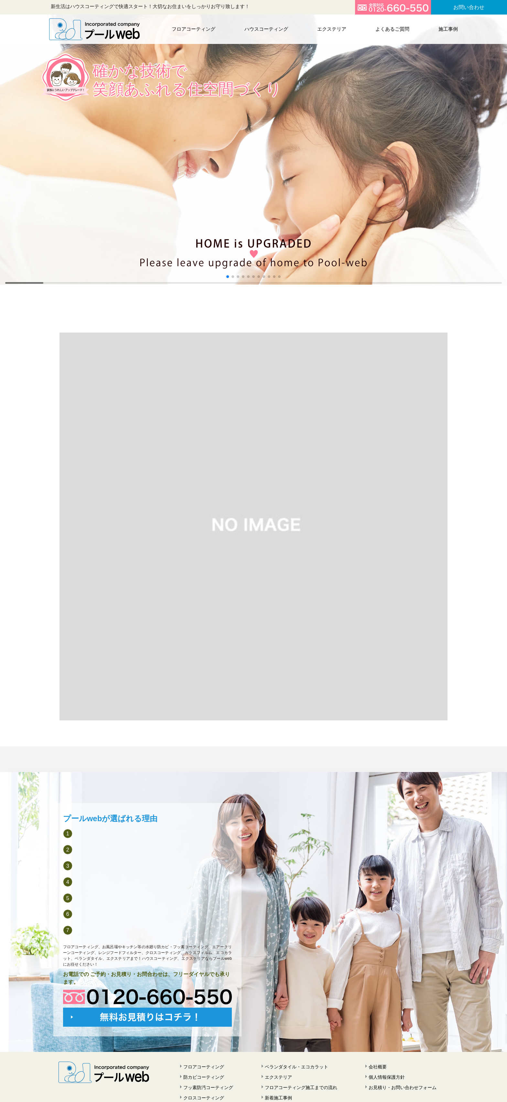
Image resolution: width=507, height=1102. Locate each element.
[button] (227, 276)
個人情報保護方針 (387, 1077)
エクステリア (331, 29)
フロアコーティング (194, 29)
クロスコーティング (203, 1097)
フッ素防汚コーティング (208, 1087)
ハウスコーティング (266, 29)
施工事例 (446, 29)
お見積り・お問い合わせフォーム (403, 1087)
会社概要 (378, 1066)
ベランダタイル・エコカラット (296, 1066)
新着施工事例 (278, 1097)
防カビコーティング (203, 1077)
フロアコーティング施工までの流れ (301, 1087)
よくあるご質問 (391, 29)
